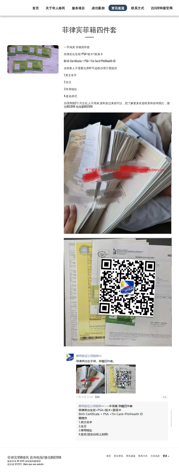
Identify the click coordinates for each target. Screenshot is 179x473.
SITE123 (18, 464)
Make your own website (33, 464)
